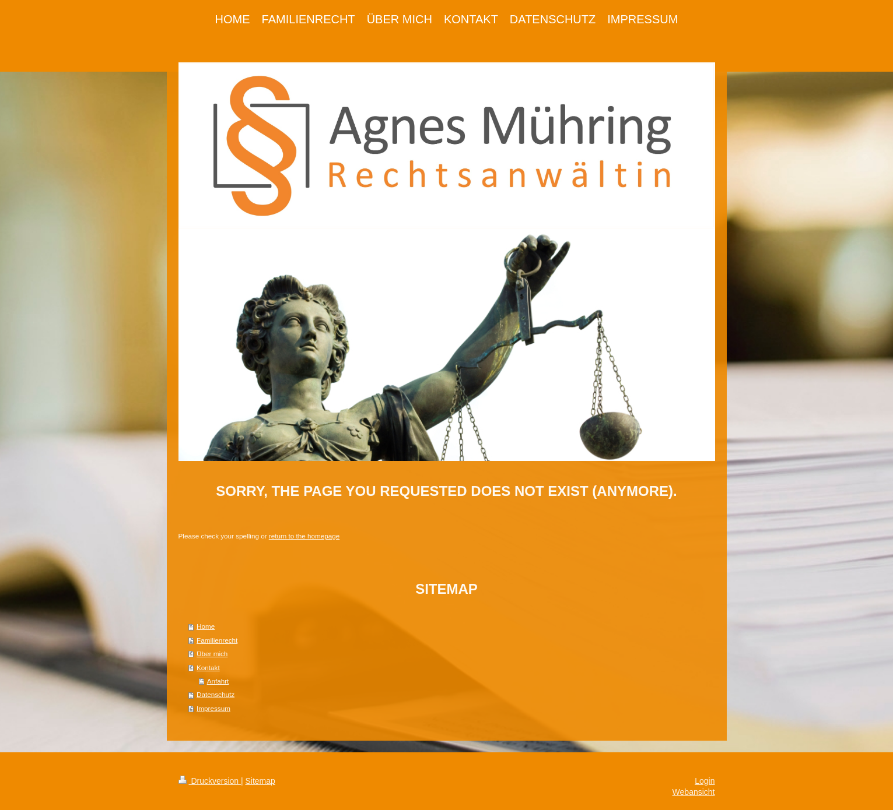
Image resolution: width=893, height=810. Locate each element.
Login (705, 781)
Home (206, 626)
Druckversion (209, 781)
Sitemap (260, 781)
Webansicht (694, 792)
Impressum (213, 708)
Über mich (212, 653)
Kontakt (208, 667)
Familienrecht (217, 640)
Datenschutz (215, 694)
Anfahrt (218, 681)
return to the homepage (304, 536)
